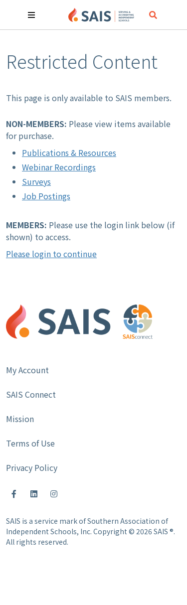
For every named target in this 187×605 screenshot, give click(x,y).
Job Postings (46, 196)
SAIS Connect (31, 394)
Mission (20, 419)
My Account (27, 370)
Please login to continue (51, 254)
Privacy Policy (31, 467)
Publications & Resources (69, 152)
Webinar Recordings (59, 167)
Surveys (36, 181)
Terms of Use (30, 443)
